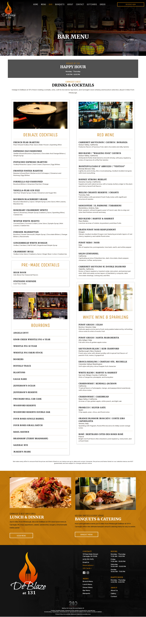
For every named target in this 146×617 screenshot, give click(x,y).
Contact (114, 597)
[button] (21, 535)
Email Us (86, 562)
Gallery (113, 594)
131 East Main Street (90, 554)
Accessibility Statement (70, 614)
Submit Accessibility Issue (84, 614)
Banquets (86, 594)
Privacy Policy (59, 614)
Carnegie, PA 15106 (90, 556)
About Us (114, 591)
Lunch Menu (87, 584)
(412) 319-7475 (88, 559)
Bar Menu (86, 591)
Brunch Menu (88, 581)
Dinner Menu (87, 588)
